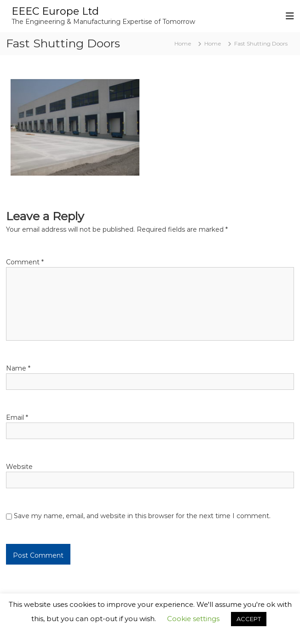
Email (17, 417)
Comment (25, 262)
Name (18, 368)
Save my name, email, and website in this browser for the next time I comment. (142, 516)
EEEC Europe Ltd (55, 11)
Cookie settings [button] (193, 618)
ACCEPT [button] (249, 619)
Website (19, 467)
